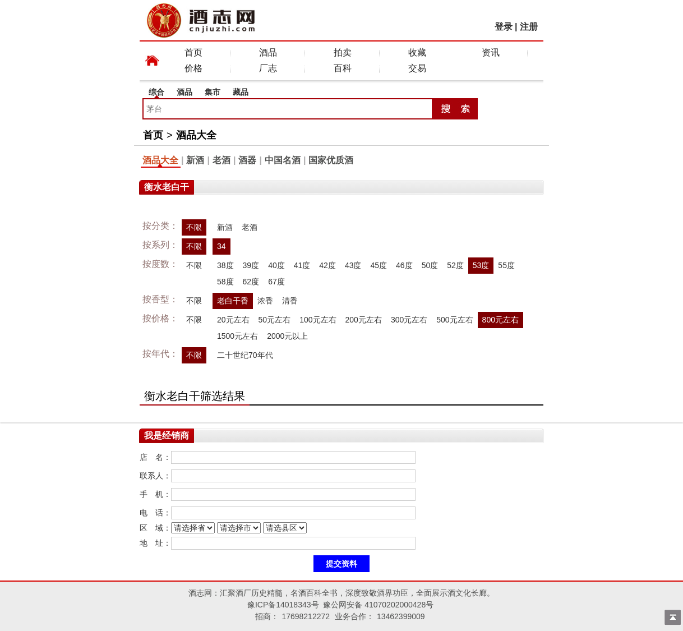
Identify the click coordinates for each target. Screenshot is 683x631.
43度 (353, 265)
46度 (404, 265)
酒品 (268, 52)
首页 (193, 52)
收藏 (417, 52)
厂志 (268, 68)
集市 (212, 91)
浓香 (265, 300)
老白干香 (232, 300)
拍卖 (343, 52)
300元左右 (409, 319)
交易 (417, 68)
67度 (276, 281)
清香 (290, 300)
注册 (529, 26)
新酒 (195, 160)
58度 (225, 281)
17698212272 (305, 616)
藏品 (240, 91)
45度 (378, 265)
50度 (430, 265)
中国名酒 (283, 160)
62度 (251, 281)
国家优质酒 (330, 160)
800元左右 (500, 319)
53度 (481, 265)
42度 (327, 265)
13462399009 (401, 616)
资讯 (491, 52)
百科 (343, 68)
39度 (251, 265)
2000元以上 (287, 335)
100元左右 (317, 319)
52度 (455, 265)
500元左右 (454, 319)
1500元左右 (237, 335)
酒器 (247, 160)
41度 (302, 265)
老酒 (221, 160)
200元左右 (363, 319)
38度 (225, 265)
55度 (506, 265)
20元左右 (233, 319)
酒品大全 (196, 135)
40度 (276, 265)
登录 (504, 26)
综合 (156, 91)
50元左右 (275, 319)
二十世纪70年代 (245, 355)
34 (221, 246)
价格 (193, 68)
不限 (194, 227)
